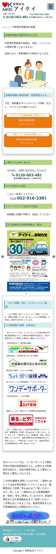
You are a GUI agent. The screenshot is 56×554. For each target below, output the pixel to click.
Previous (2, 256)
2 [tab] (30, 293)
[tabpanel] (28, 256)
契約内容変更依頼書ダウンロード (26, 141)
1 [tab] (26, 293)
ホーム (6, 27)
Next (53, 256)
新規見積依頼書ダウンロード (26, 122)
